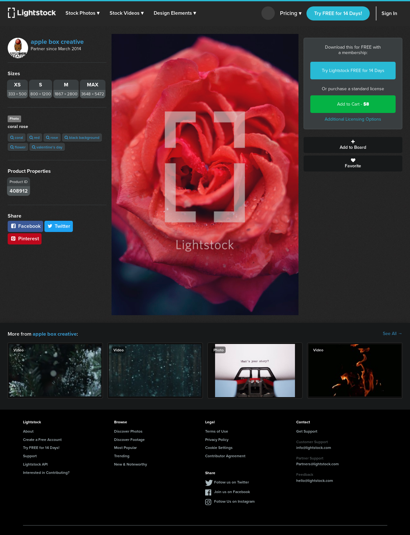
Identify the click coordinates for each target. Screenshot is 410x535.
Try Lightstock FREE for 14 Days (353, 70)
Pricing (290, 13)
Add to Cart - (353, 104)
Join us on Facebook (232, 491)
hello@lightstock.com (314, 480)
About (28, 431)
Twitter (59, 226)
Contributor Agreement (225, 455)
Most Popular (125, 447)
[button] (83, 13)
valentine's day (47, 147)
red (34, 137)
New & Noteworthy (130, 464)
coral (16, 137)
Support (30, 455)
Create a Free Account (42, 439)
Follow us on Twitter (231, 481)
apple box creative (57, 41)
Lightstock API (35, 464)
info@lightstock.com (313, 447)
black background (82, 137)
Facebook (25, 226)
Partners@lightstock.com (317, 463)
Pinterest (24, 238)
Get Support (306, 431)
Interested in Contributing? (46, 472)
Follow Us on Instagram (234, 501)
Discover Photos (128, 431)
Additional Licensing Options (353, 119)
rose (52, 137)
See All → (392, 334)
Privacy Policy (216, 439)
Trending (121, 455)
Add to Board (353, 145)
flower (18, 147)
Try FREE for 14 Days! (338, 13)
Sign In (389, 13)
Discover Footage (129, 439)
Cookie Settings (219, 447)
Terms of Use (216, 431)
